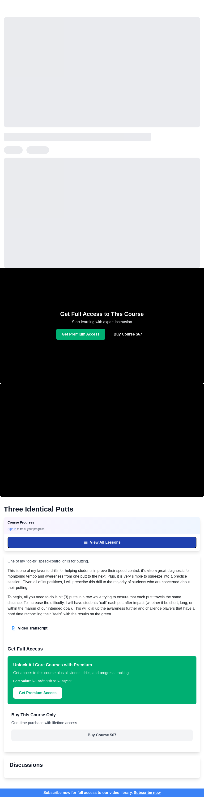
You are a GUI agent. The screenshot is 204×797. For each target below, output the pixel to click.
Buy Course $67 (128, 334)
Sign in (12, 529)
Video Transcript (29, 628)
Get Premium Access (80, 334)
